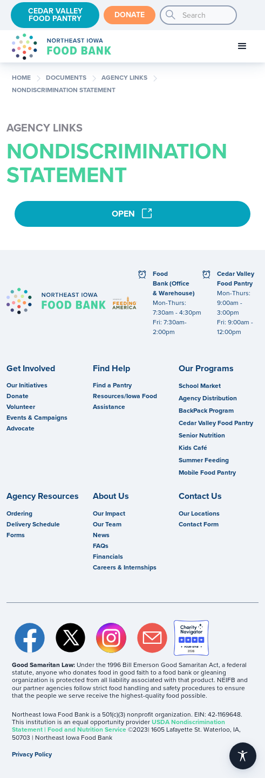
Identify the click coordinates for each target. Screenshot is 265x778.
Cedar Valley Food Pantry (55, 14)
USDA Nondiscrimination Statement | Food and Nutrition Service (118, 725)
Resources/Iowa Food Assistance (125, 401)
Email (152, 638)
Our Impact (109, 513)
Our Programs (206, 368)
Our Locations (199, 513)
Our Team (107, 524)
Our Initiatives (26, 385)
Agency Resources (42, 496)
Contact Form (199, 524)
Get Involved (30, 368)
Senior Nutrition (202, 435)
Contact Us (200, 496)
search (170, 15)
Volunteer (20, 407)
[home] (58, 46)
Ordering (19, 513)
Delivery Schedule (33, 524)
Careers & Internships (125, 567)
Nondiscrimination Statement (63, 90)
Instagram (111, 638)
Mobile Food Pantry (207, 472)
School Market (200, 386)
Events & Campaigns (36, 417)
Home (21, 78)
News (101, 535)
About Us (111, 496)
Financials (108, 556)
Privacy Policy (32, 754)
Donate (129, 14)
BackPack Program (206, 410)
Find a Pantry (112, 385)
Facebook (29, 638)
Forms (15, 535)
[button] (242, 46)
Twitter (71, 638)
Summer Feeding (204, 460)
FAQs (100, 546)
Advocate (20, 428)
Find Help (111, 368)
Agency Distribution (208, 398)
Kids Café (193, 448)
